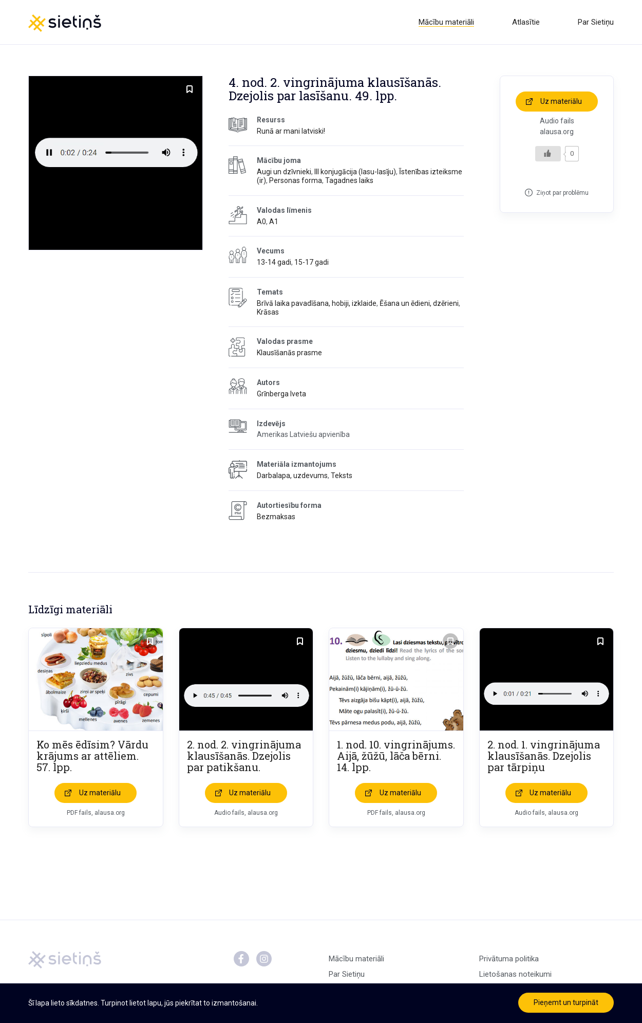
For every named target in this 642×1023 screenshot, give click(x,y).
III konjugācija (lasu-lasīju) (355, 172)
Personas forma (295, 180)
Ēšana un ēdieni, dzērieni (419, 303)
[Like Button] (548, 153)
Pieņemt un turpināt (566, 1002)
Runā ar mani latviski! (291, 131)
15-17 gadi (311, 262)
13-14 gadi (274, 262)
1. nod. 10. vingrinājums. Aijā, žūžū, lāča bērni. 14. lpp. (396, 756)
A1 (273, 221)
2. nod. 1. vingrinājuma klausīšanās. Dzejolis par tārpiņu (543, 756)
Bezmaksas (276, 517)
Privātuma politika (509, 958)
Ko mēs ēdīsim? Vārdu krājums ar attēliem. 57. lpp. (92, 756)
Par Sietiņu (596, 22)
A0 (261, 221)
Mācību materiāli (446, 22)
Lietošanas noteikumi (515, 974)
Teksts (341, 475)
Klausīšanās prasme (289, 353)
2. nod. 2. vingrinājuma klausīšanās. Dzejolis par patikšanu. (244, 756)
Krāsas (268, 312)
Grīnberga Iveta (281, 394)
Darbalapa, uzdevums (292, 475)
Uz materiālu (561, 101)
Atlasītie (526, 22)
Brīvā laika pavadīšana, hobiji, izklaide (316, 303)
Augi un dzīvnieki (284, 172)
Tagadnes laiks (349, 180)
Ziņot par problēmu (562, 192)
